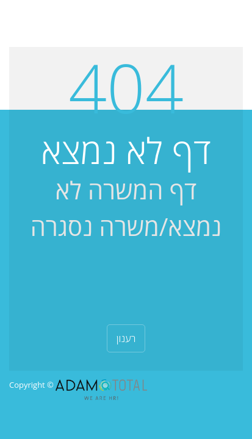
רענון (126, 338)
